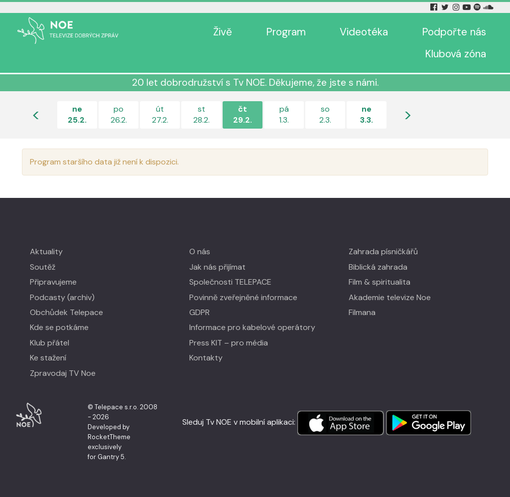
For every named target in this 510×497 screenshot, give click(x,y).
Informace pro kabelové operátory (252, 327)
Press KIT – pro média (228, 342)
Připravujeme (53, 282)
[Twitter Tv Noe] (445, 7)
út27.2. (160, 114)
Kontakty (206, 357)
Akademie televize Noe (390, 297)
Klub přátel (49, 342)
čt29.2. (242, 114)
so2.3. (325, 114)
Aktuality (46, 251)
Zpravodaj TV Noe (63, 373)
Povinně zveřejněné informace (243, 297)
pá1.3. (284, 114)
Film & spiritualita (379, 282)
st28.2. (201, 114)
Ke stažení (48, 357)
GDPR (199, 312)
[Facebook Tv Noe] (435, 7)
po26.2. (119, 114)
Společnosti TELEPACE (230, 282)
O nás (199, 251)
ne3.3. (366, 114)
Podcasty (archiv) (62, 297)
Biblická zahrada (378, 267)
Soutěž (42, 267)
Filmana (362, 312)
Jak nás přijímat (217, 267)
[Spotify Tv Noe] (478, 7)
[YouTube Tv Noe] (467, 7)
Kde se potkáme (59, 327)
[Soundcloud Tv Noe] (488, 7)
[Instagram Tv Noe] (458, 7)
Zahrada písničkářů (383, 251)
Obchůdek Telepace (66, 312)
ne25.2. (77, 114)
